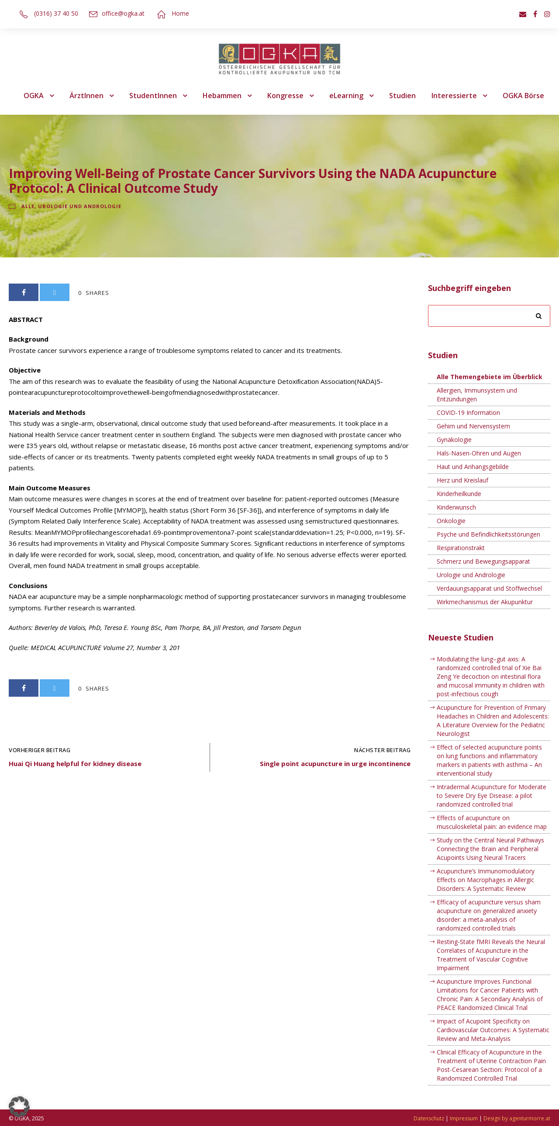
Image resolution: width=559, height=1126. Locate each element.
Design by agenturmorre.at (516, 1118)
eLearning (346, 95)
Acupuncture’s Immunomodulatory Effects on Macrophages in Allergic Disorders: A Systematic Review (486, 880)
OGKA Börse (523, 95)
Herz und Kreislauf (462, 480)
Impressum (464, 1118)
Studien (402, 95)
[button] (19, 1107)
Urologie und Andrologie (79, 206)
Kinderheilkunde (459, 493)
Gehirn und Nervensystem (473, 426)
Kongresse (285, 95)
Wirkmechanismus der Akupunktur (485, 602)
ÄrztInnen (86, 95)
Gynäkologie (454, 439)
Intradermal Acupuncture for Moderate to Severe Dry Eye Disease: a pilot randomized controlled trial (491, 795)
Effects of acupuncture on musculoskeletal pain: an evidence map (492, 822)
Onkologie (451, 521)
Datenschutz (429, 1118)
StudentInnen (153, 95)
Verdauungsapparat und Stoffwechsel (489, 588)
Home (180, 13)
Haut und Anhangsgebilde (473, 466)
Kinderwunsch (456, 507)
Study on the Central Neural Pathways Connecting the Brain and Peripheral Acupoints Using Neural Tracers (490, 849)
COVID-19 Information (468, 412)
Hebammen (222, 95)
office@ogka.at (123, 13)
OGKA (34, 95)
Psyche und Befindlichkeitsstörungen (488, 534)
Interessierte (454, 95)
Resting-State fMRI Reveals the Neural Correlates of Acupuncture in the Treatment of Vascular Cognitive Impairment (491, 955)
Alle (28, 206)
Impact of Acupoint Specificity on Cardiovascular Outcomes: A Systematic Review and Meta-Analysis (493, 1030)
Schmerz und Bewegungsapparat (483, 561)
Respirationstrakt (461, 548)
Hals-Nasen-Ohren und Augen (479, 453)
